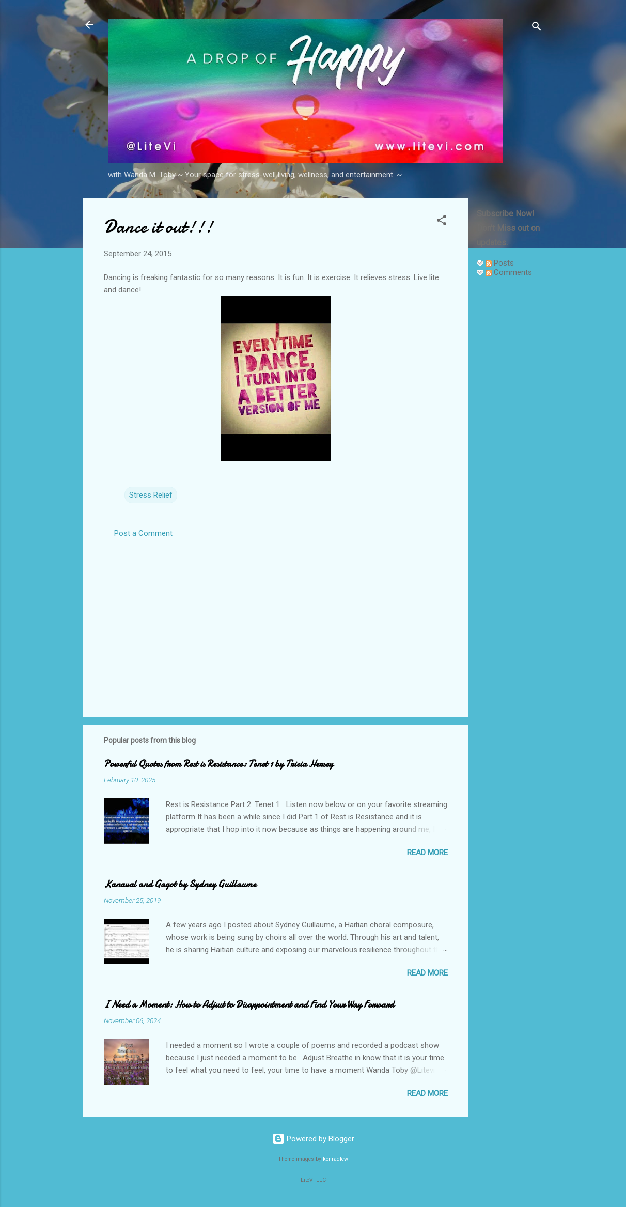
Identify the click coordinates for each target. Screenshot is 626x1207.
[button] (441, 222)
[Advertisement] (510, 440)
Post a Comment (143, 533)
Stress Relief (151, 495)
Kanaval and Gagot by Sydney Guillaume (180, 884)
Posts (500, 263)
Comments (509, 272)
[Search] (536, 28)
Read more (427, 852)
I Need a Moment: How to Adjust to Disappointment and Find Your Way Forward (249, 1004)
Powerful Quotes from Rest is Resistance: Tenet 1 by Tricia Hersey (218, 763)
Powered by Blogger (313, 1138)
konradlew (335, 1159)
